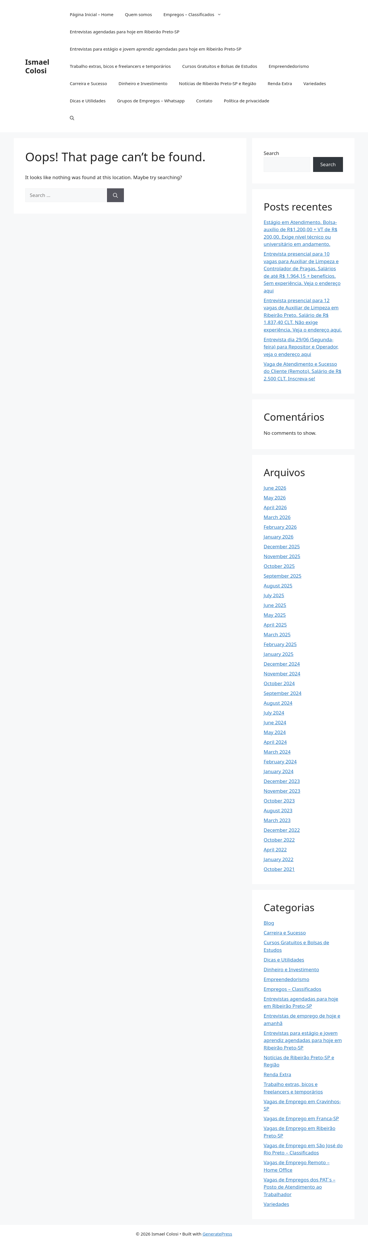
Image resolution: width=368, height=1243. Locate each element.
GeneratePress (217, 1234)
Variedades (315, 83)
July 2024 (274, 712)
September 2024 (282, 693)
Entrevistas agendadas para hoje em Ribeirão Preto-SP (124, 32)
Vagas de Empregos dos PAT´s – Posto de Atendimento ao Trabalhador (300, 1187)
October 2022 (279, 839)
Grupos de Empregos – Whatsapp (151, 101)
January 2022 (279, 859)
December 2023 (282, 781)
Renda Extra (280, 83)
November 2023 (282, 791)
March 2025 (277, 634)
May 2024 (275, 732)
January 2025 (279, 654)
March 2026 (277, 517)
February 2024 (280, 761)
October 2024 (279, 683)
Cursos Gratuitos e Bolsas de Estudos (219, 66)
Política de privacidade (246, 101)
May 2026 (275, 497)
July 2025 (274, 595)
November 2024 (282, 673)
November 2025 (282, 556)
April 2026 (275, 507)
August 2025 (278, 585)
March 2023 (277, 820)
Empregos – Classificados (195, 14)
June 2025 (275, 605)
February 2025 (280, 644)
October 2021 (279, 869)
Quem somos (138, 14)
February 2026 (280, 527)
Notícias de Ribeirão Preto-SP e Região (217, 83)
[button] (72, 118)
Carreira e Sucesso (88, 83)
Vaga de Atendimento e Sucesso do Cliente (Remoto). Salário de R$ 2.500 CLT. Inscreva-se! (303, 371)
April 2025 (275, 624)
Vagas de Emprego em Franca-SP (301, 1118)
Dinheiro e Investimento (142, 83)
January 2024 (279, 771)
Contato (204, 101)
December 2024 (282, 663)
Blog (269, 923)
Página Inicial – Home (92, 14)
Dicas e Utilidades (88, 101)
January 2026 (279, 536)
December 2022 (282, 830)
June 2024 (275, 722)
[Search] (115, 195)
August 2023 (278, 810)
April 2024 (275, 742)
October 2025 (279, 566)
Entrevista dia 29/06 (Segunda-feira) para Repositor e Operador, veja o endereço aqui (301, 346)
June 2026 (275, 487)
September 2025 (282, 575)
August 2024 (278, 703)
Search (271, 153)
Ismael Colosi (37, 66)
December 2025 (282, 546)
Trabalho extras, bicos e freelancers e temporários (120, 66)
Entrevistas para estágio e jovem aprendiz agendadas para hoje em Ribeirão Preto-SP (155, 49)
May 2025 (275, 615)
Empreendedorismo (289, 66)
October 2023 (279, 800)
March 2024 (277, 751)
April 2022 (275, 849)
